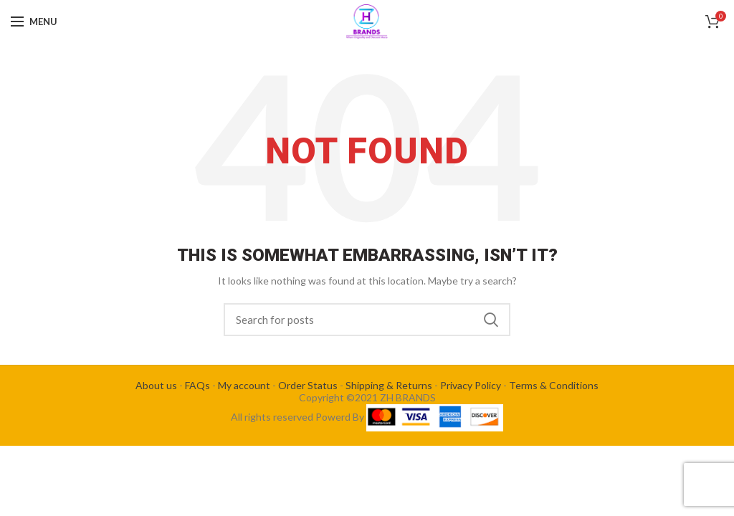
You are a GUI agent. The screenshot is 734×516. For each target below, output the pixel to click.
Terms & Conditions (554, 385)
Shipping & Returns (388, 385)
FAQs (197, 385)
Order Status (308, 385)
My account (244, 385)
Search (491, 319)
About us (156, 385)
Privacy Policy (470, 385)
